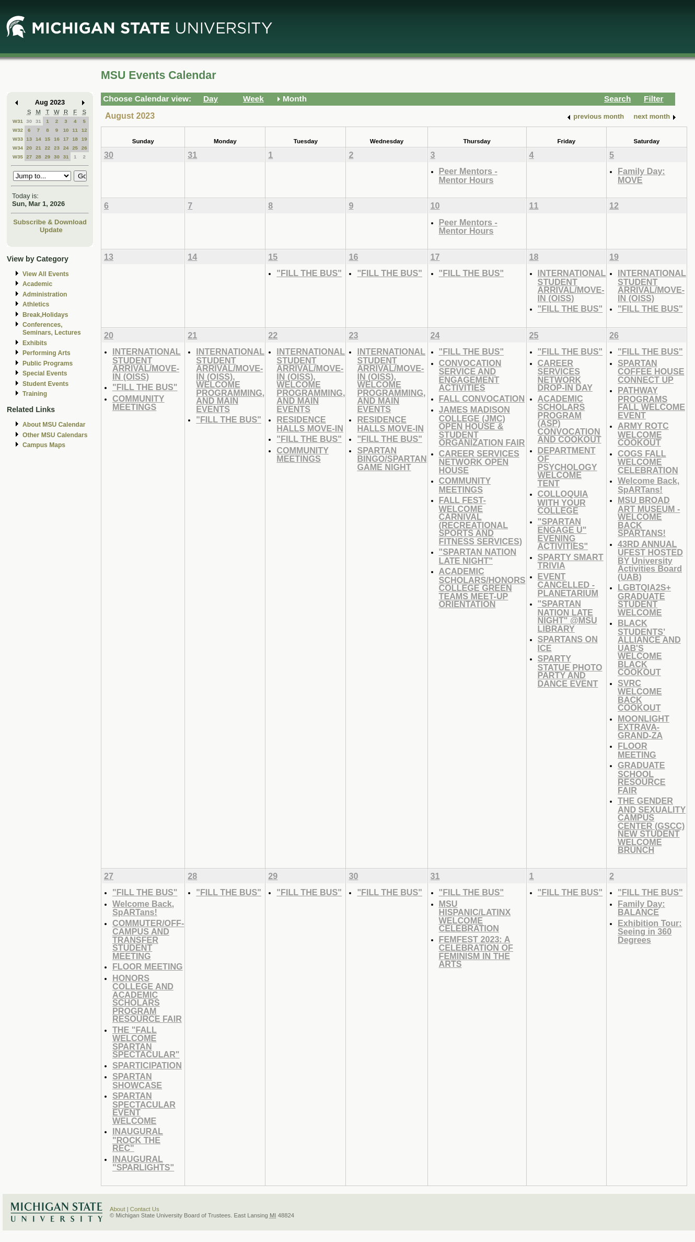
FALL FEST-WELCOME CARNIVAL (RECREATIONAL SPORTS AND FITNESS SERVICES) (481, 520)
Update (51, 230)
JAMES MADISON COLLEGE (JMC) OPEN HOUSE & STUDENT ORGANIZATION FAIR (482, 426)
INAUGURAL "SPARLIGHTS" (143, 1163)
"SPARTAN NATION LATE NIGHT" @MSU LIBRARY (567, 616)
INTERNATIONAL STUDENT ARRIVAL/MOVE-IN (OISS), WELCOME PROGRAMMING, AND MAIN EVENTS (230, 380)
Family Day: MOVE (641, 175)
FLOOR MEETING (637, 750)
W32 (18, 130)
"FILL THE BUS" (309, 273)
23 (57, 148)
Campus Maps (43, 445)
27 (29, 156)
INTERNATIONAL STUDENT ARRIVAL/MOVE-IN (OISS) (572, 285)
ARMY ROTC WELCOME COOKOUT (643, 434)
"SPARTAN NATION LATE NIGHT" (478, 556)
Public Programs (47, 363)
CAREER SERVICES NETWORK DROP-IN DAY (565, 375)
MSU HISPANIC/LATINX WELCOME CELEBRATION (475, 916)
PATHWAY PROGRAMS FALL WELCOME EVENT (651, 402)
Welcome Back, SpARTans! (648, 485)
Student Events (45, 384)
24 (66, 148)
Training (34, 393)
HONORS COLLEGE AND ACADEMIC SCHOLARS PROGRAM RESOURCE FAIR (147, 998)
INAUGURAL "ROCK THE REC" (137, 1139)
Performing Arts (46, 353)
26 (84, 148)
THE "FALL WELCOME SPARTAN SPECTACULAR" (146, 1042)
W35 (18, 156)
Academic (37, 284)
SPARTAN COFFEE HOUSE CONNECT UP (651, 371)
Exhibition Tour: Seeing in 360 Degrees (650, 931)
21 (38, 148)
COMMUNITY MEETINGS (138, 403)
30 (29, 121)
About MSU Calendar (53, 424)
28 (38, 156)
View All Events (45, 274)
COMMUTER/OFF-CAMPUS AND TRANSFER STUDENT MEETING (148, 939)
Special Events (44, 373)
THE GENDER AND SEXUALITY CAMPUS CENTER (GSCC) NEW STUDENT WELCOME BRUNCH (652, 825)
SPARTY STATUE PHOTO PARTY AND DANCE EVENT (570, 671)
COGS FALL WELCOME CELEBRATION (648, 462)
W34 (18, 148)
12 (84, 130)
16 (57, 139)
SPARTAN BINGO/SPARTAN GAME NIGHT (391, 459)
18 (75, 139)
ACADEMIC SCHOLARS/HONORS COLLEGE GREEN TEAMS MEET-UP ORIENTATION (482, 587)
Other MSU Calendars (55, 435)
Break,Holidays (45, 314)
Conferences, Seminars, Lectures (51, 328)
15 (47, 139)
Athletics (35, 304)
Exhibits (34, 343)
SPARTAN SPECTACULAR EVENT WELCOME (144, 1108)
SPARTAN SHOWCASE (137, 1081)
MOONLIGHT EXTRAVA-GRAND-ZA (643, 727)
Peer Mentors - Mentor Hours (468, 175)
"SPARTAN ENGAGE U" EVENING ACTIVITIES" (563, 534)
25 (75, 148)
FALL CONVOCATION (482, 398)
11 (75, 130)
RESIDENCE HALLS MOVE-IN (309, 424)
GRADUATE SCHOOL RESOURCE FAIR (642, 777)
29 (47, 156)
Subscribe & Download (50, 222)
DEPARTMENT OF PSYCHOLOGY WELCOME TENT (567, 467)
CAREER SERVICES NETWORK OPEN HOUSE (479, 462)
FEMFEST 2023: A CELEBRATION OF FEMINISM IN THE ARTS (476, 952)
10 (66, 130)
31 (38, 121)
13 (29, 139)
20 (29, 148)
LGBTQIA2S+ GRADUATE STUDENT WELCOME (644, 600)
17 (66, 139)
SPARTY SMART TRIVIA (571, 561)
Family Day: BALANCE (641, 908)
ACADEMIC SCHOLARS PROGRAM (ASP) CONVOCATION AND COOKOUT (569, 419)
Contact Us (144, 1209)
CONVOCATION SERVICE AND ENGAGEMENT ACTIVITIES (470, 375)
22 (47, 148)
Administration (44, 294)
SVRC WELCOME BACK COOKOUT (640, 695)
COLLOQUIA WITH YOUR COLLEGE (563, 502)
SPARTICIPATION (147, 1065)
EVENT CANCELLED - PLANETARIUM (568, 585)
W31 (18, 121)
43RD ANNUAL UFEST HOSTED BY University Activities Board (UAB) (650, 560)
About (117, 1209)
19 (84, 139)
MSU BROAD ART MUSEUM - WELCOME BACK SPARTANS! (649, 516)
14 (38, 139)
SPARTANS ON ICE (568, 643)
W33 (18, 139)
